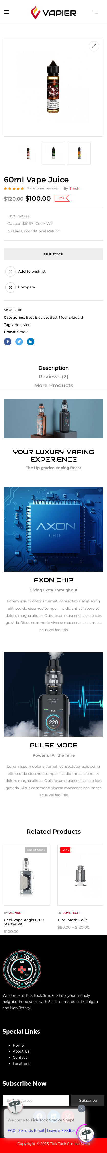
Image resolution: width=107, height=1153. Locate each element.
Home (18, 1045)
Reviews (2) (53, 377)
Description (53, 368)
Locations (21, 1063)
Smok (74, 188)
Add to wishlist (32, 271)
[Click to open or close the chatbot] (86, 1132)
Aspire (15, 913)
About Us (21, 1051)
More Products (53, 385)
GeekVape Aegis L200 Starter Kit (24, 921)
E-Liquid (75, 317)
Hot (17, 324)
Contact (20, 1057)
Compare (26, 287)
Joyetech (71, 913)
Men (26, 324)
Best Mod (58, 317)
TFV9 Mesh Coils (72, 919)
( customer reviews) (43, 188)
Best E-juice (37, 317)
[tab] (53, 368)
